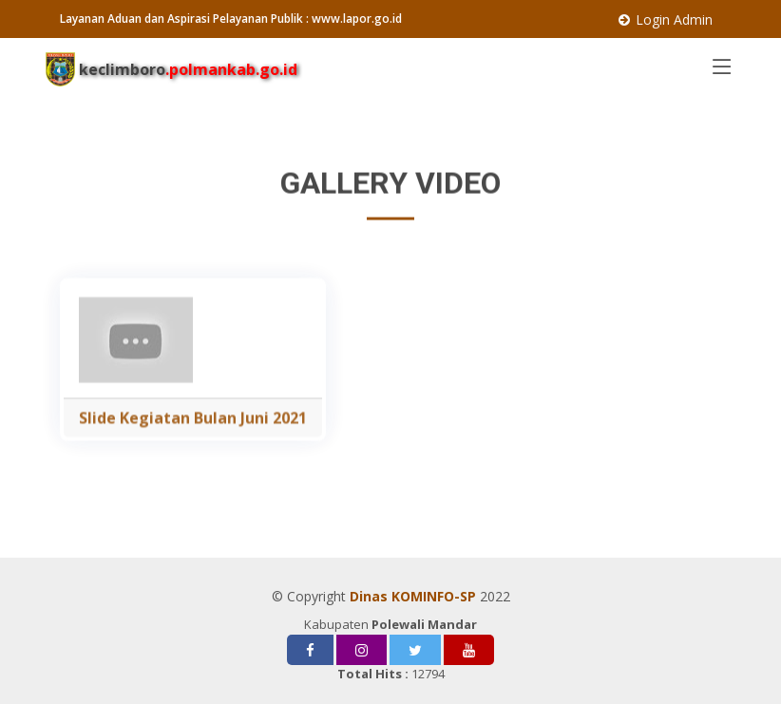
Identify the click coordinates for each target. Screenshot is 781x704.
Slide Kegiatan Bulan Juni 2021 (193, 433)
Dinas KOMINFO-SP (413, 596)
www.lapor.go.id (357, 18)
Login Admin (674, 19)
